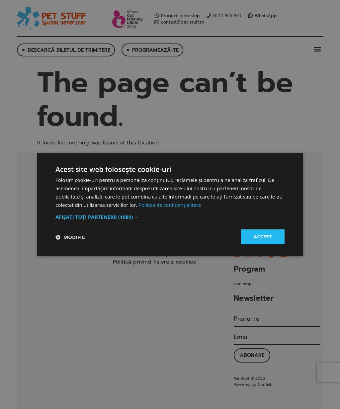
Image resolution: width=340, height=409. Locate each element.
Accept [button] (263, 236)
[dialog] (170, 204)
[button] (170, 217)
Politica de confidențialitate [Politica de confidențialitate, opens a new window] (169, 205)
